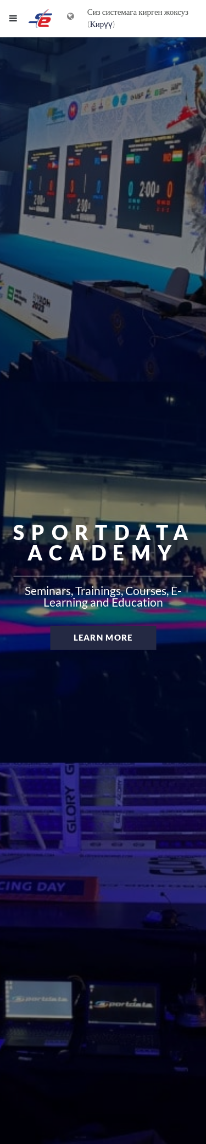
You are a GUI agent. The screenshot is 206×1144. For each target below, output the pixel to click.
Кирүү (101, 24)
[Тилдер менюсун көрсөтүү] (71, 18)
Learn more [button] (103, 637)
